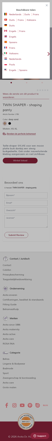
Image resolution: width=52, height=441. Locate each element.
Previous (3, 53)
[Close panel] (46, 5)
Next (48, 53)
